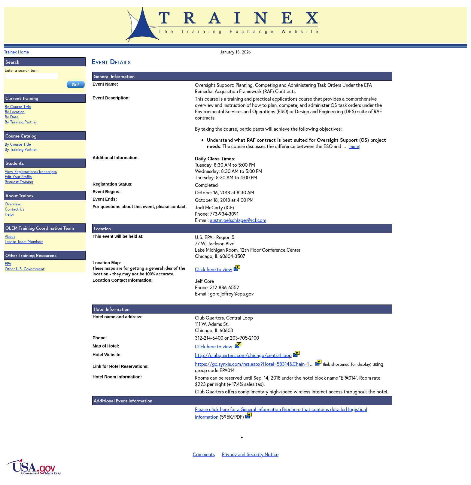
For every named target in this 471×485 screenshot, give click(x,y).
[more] (354, 146)
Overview (13, 204)
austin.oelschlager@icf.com (238, 220)
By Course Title (18, 106)
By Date (12, 117)
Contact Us (14, 209)
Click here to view (213, 269)
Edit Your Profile (18, 176)
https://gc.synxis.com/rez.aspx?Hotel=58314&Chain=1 (252, 364)
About (10, 236)
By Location (15, 111)
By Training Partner (21, 122)
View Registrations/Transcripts (31, 171)
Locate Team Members (24, 241)
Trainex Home (16, 52)
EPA (8, 263)
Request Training (19, 181)
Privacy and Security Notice (250, 454)
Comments (204, 454)
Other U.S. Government (24, 268)
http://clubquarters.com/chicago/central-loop (243, 355)
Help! (9, 214)
